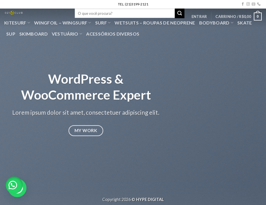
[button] (14, 185)
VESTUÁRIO (67, 34)
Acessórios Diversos (112, 33)
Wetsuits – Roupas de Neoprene (155, 22)
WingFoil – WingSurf (62, 23)
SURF (103, 23)
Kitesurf (17, 23)
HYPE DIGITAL (150, 199)
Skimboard (33, 33)
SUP (10, 33)
